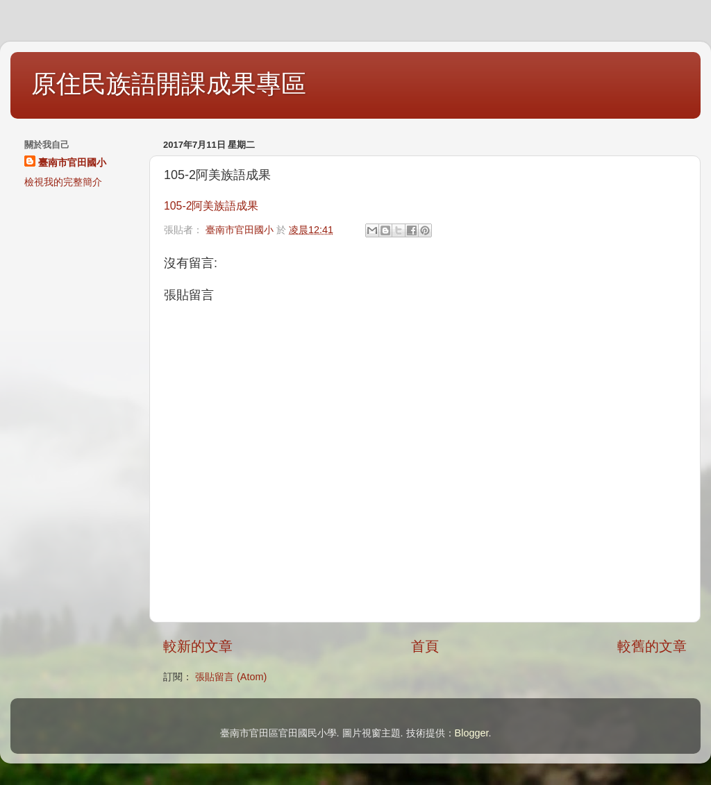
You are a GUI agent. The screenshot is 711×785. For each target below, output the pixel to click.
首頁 (425, 646)
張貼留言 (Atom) (231, 676)
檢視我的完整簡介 (63, 181)
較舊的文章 (652, 646)
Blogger (472, 732)
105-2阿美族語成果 (211, 206)
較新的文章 (198, 646)
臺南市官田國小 (72, 162)
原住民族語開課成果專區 (168, 83)
